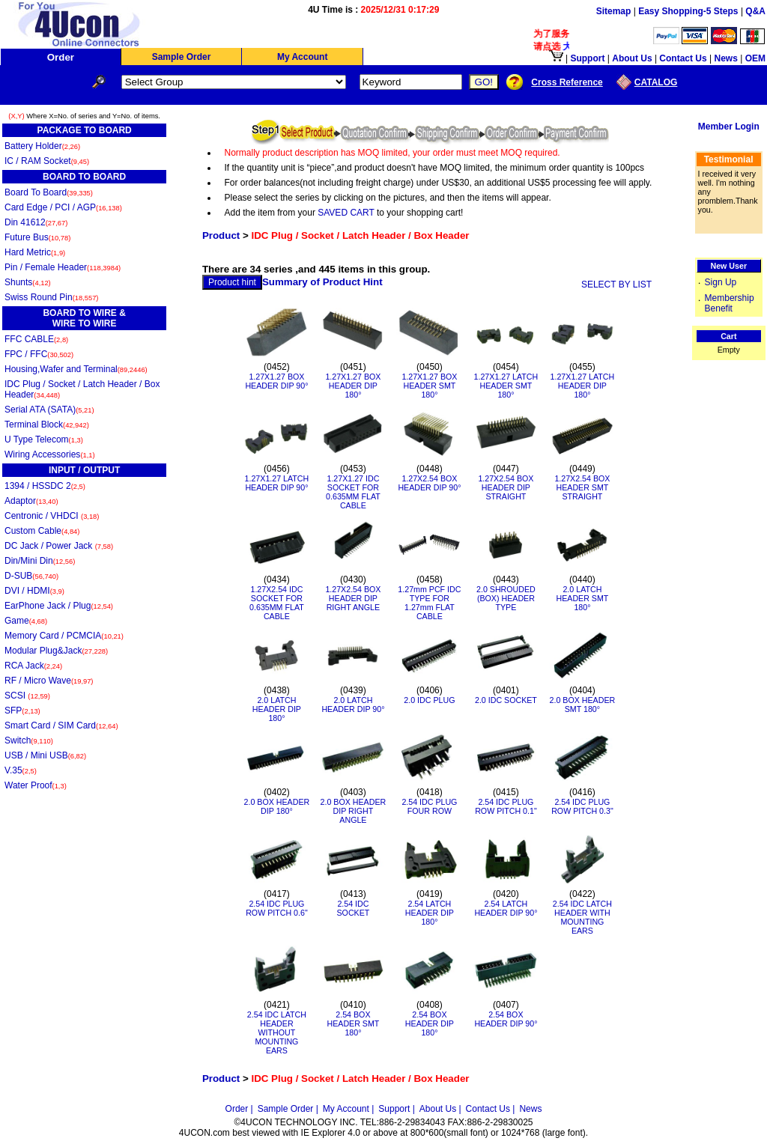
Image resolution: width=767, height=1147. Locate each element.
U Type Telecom (43, 439)
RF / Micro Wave (48, 680)
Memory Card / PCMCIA (64, 635)
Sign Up (721, 282)
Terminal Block (46, 424)
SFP (22, 710)
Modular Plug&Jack (56, 650)
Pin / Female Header (62, 267)
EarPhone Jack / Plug (58, 605)
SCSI (27, 695)
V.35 (20, 770)
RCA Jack (33, 665)
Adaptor (31, 501)
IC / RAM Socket (46, 161)
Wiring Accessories (49, 454)
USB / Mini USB (45, 755)
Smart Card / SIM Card (61, 725)
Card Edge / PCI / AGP (63, 207)
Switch (28, 740)
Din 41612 (35, 222)
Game (25, 620)
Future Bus (37, 237)
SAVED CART (346, 212)
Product (221, 235)
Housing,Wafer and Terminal (76, 369)
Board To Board (48, 192)
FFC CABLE (36, 339)
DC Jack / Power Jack (58, 546)
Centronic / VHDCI (51, 516)
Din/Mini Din (39, 561)
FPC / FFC (38, 354)
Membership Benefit (729, 303)
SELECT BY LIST (616, 284)
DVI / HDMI (34, 590)
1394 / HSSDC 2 (44, 486)
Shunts (27, 282)
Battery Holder (42, 146)
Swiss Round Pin (51, 297)
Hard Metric (34, 252)
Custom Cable (41, 531)
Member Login (729, 126)
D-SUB (31, 576)
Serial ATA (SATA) (49, 409)
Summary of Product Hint (322, 281)
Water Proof (35, 785)
